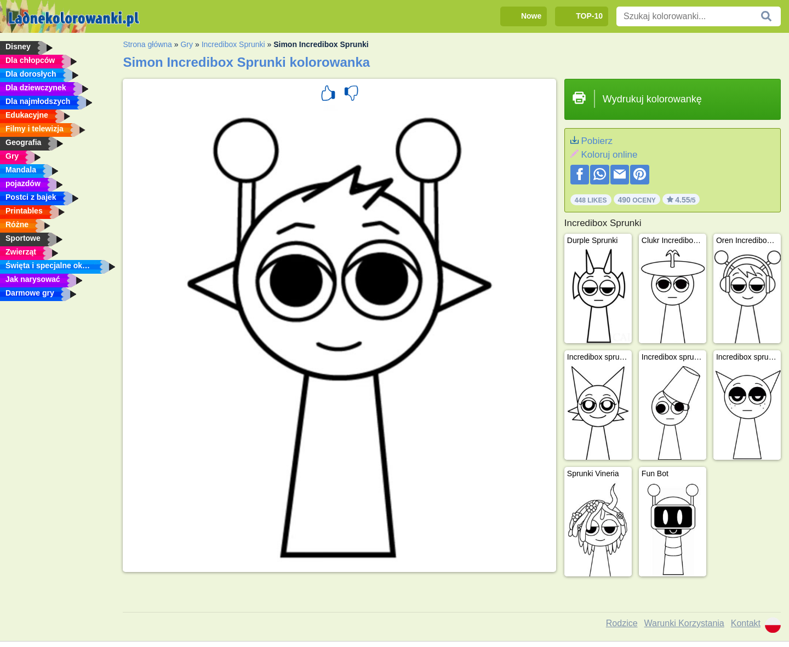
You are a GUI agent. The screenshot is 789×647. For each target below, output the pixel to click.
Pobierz (597, 141)
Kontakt (746, 623)
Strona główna (147, 44)
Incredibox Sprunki (233, 44)
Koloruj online (609, 154)
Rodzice (622, 623)
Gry (186, 44)
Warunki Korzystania (684, 623)
